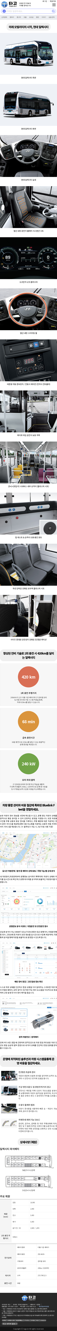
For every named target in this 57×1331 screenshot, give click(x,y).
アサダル (26, 1320)
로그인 (45, 1)
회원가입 (53, 1)
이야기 (44, 17)
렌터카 (12, 17)
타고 (37, 1320)
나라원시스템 (11, 1320)
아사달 (4, 1320)
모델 (25, 17)
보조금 (31, 17)
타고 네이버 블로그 (10, 1323)
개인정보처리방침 (44, 1306)
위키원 (33, 1320)
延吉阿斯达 (19, 1320)
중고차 (19, 17)
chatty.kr (43, 1320)
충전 (37, 17)
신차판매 (4, 17)
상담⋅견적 (51, 17)
